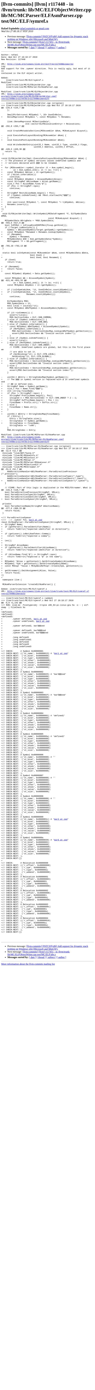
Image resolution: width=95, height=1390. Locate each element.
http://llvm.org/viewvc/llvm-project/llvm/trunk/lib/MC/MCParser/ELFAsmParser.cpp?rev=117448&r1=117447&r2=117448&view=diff (32, 516)
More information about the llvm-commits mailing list (28, 1141)
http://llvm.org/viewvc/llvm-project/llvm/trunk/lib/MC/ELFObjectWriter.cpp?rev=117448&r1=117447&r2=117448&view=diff (29, 105)
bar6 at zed (60, 997)
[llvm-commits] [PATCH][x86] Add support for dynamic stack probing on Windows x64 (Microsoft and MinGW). (47, 38)
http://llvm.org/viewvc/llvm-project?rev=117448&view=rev (40, 66)
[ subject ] (51, 47)
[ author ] (61, 47)
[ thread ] (41, 47)
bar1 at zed (40, 732)
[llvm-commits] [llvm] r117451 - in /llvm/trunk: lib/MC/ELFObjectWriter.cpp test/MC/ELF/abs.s (38, 43)
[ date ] (32, 47)
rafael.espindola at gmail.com (34, 28)
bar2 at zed (35, 613)
